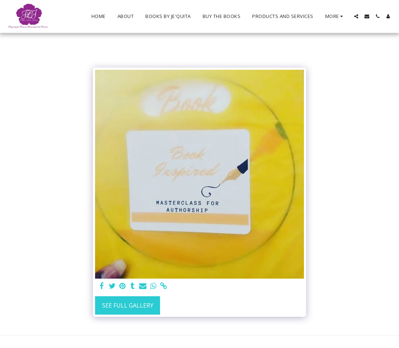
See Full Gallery (127, 305)
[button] (356, 16)
